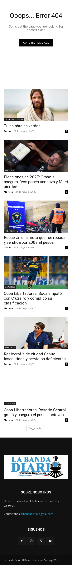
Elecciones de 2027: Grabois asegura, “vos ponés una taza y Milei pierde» (36, 182)
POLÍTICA (9, 170)
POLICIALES (10, 231)
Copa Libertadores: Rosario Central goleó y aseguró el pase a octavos (35, 412)
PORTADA (10, 347)
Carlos (7, 131)
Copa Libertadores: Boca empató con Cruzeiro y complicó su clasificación (33, 298)
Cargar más (36, 428)
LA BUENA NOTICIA (14, 119)
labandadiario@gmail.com (37, 514)
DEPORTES (10, 287)
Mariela (8, 191)
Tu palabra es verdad (22, 126)
